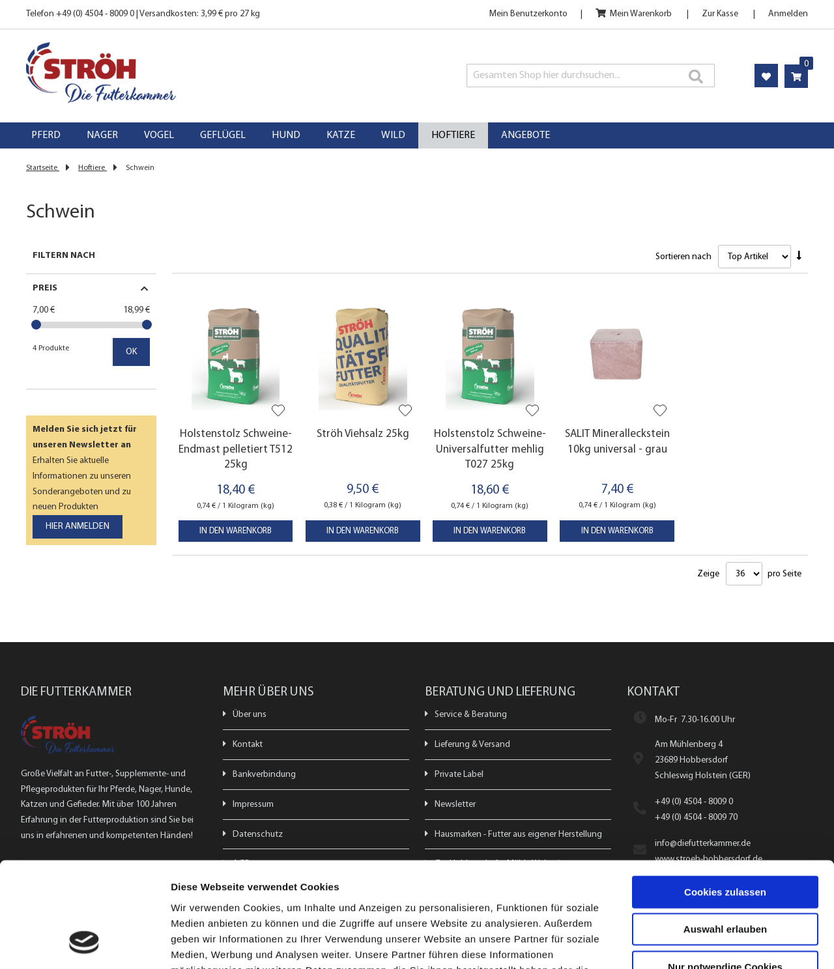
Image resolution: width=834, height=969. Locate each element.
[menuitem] (46, 135)
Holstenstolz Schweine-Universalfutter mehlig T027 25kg (490, 449)
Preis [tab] (45, 288)
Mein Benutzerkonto (528, 14)
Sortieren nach (683, 257)
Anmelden (788, 14)
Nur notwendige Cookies (725, 871)
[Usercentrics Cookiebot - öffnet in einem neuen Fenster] (84, 943)
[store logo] (181, 72)
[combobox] (591, 75)
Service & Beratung (471, 715)
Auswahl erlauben (725, 834)
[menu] (417, 135)
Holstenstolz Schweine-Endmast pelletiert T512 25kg (236, 449)
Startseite (42, 168)
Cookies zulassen (725, 796)
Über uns (249, 715)
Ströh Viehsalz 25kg (363, 434)
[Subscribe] (77, 527)
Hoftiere (92, 168)
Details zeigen (693, 943)
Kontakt (248, 745)
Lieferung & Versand (472, 745)
